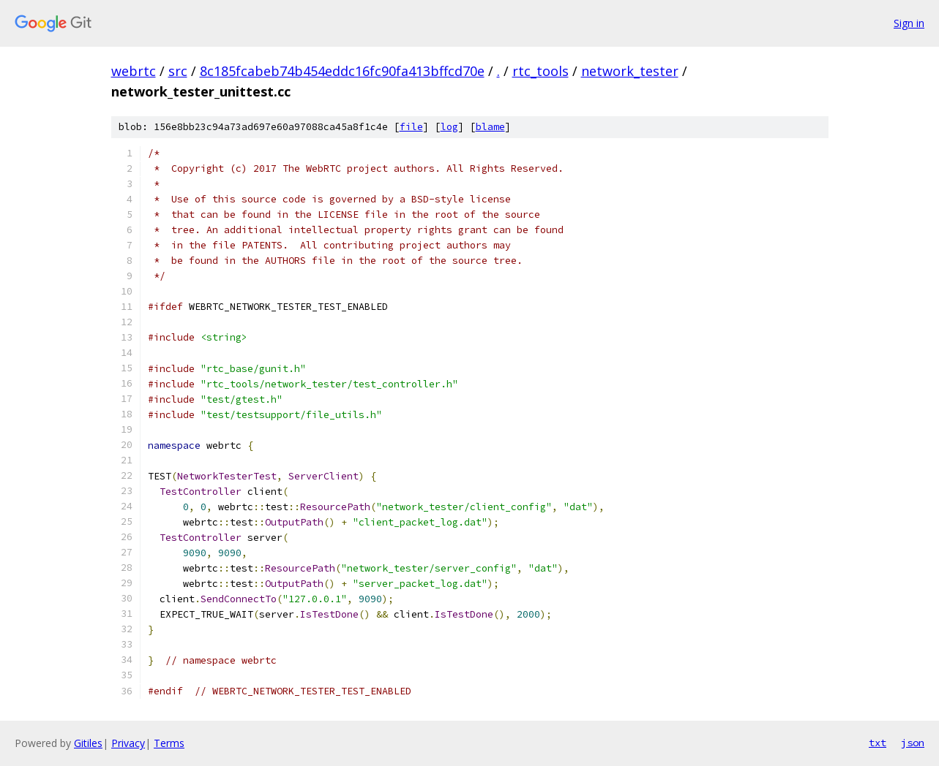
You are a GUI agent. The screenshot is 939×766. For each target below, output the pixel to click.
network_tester (629, 71)
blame (490, 127)
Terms (169, 743)
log (449, 127)
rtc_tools (540, 71)
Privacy (128, 743)
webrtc (133, 71)
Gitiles (88, 743)
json (912, 742)
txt (877, 742)
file (411, 127)
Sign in (909, 23)
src (177, 71)
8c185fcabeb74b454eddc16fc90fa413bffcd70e (342, 71)
